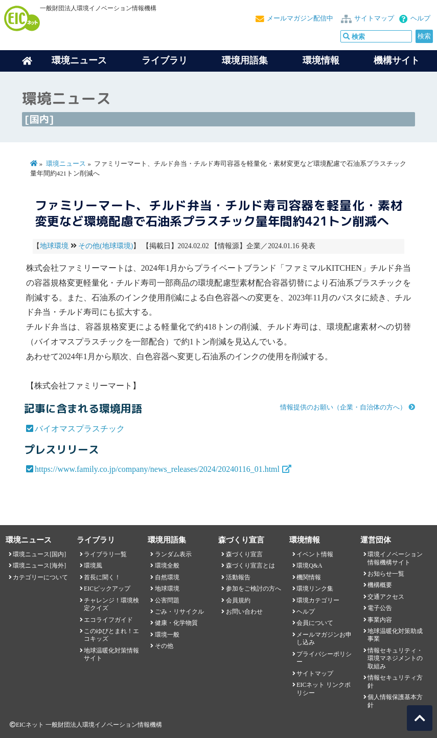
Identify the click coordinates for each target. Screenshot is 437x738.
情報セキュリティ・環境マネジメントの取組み (395, 658)
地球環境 (54, 246)
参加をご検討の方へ (253, 588)
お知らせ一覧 (385, 573)
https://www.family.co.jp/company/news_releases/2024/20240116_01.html (157, 469)
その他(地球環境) (105, 246)
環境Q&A (309, 565)
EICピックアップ (107, 588)
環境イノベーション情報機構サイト (395, 558)
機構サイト (397, 60)
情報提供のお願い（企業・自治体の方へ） (343, 407)
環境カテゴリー (317, 600)
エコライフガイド (108, 619)
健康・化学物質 (176, 622)
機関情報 (308, 577)
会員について (314, 622)
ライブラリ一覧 (105, 554)
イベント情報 (314, 554)
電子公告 (379, 608)
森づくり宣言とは (250, 565)
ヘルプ (420, 18)
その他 (164, 645)
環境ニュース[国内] (39, 554)
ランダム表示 (173, 554)
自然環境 (167, 577)
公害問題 (167, 600)
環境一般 (167, 634)
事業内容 (379, 619)
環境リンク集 (314, 588)
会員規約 (238, 600)
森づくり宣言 (244, 554)
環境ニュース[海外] (39, 565)
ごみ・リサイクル (179, 611)
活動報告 (238, 577)
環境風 (93, 565)
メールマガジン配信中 (300, 18)
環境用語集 (245, 60)
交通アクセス (385, 596)
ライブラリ (165, 60)
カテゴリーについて (40, 577)
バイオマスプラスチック (80, 428)
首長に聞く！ (102, 577)
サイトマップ (374, 18)
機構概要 (379, 585)
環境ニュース (66, 163)
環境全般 (167, 565)
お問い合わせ (244, 611)
